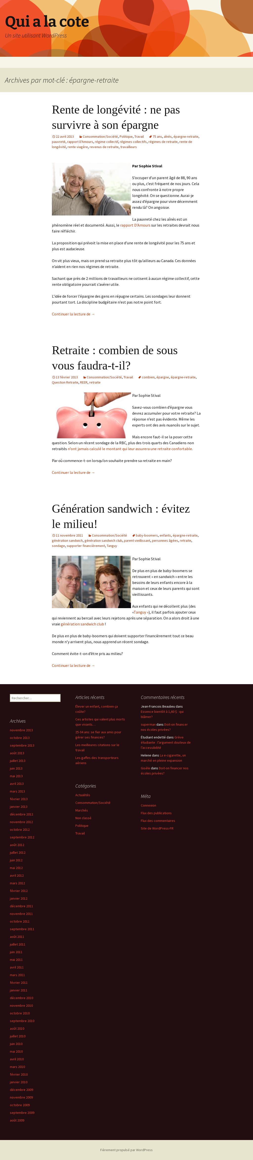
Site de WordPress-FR (157, 828)
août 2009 (17, 1120)
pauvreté (58, 141)
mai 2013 (16, 776)
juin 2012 (16, 860)
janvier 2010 (18, 1082)
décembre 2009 (21, 1089)
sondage (58, 545)
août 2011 (17, 936)
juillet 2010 (17, 1036)
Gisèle (145, 768)
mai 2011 (16, 959)
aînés (168, 136)
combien (148, 377)
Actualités (82, 795)
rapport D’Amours (135, 225)
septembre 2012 (22, 837)
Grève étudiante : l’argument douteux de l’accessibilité (166, 742)
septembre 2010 (22, 1021)
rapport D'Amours (80, 141)
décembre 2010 (21, 998)
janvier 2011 (18, 990)
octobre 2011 (20, 921)
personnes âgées (165, 540)
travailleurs (128, 147)
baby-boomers (147, 535)
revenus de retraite (104, 147)
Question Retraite (65, 382)
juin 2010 (16, 1044)
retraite (95, 382)
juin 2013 (16, 768)
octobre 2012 (20, 829)
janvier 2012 (18, 898)
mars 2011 (17, 975)
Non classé (83, 818)
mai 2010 (16, 1051)
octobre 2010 (20, 1013)
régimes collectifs (133, 141)
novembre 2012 (21, 822)
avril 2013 (17, 783)
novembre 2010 (21, 1005)
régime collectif (106, 141)
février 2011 (19, 982)
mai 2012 (16, 868)
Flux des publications (156, 813)
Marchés (81, 810)
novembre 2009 (21, 1097)
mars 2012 (17, 883)
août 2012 (17, 845)
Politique (126, 136)
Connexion (148, 805)
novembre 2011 (21, 913)
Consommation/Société (100, 136)
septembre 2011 (22, 929)
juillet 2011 (17, 944)
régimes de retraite (163, 141)
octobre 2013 (20, 737)
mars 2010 (17, 1066)
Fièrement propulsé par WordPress (126, 1150)
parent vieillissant (137, 540)
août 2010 (17, 1028)
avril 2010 (17, 1059)
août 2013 (17, 753)
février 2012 (19, 891)
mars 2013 (17, 791)
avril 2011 (17, 967)
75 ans (157, 136)
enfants (165, 535)
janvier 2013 (18, 806)
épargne (162, 377)
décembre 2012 (21, 814)
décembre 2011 (21, 906)
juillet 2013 (17, 760)
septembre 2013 (22, 745)
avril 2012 (17, 875)
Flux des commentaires (158, 820)
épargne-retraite (185, 136)
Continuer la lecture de (73, 313)
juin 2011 (16, 952)
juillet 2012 (17, 852)
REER (83, 382)
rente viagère (78, 147)
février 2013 (19, 799)
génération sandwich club (103, 540)
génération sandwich (67, 540)
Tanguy (112, 545)
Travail (139, 136)
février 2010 (19, 1074)
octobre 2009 (20, 1105)
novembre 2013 (21, 730)
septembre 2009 (22, 1112)
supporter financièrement (86, 545)
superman (148, 724)
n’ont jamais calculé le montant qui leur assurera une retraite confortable (130, 448)
